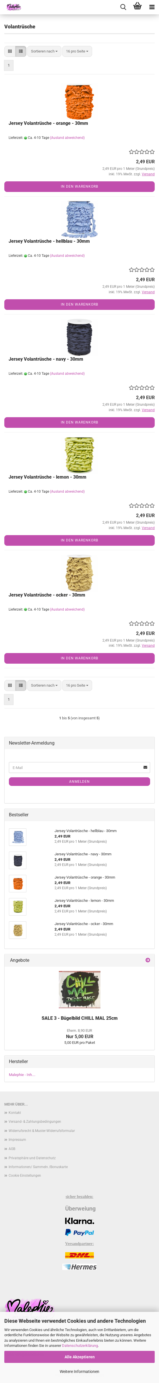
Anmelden (79, 782)
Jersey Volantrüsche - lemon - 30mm (47, 477)
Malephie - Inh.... (22, 1075)
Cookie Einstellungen (25, 1176)
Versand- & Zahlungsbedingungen (35, 1122)
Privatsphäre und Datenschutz (32, 1158)
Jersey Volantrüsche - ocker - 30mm (47, 595)
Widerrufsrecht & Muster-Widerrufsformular (42, 1131)
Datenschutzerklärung (80, 1345)
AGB (12, 1149)
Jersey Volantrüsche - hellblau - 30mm (49, 241)
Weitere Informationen (79, 1371)
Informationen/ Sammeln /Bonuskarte (38, 1167)
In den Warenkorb (79, 186)
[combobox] (44, 51)
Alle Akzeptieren (80, 1357)
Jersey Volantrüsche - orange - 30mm (48, 123)
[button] (9, 51)
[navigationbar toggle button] (152, 7)
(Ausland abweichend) (67, 138)
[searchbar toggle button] (123, 7)
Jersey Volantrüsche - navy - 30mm (46, 359)
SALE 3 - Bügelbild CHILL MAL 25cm (80, 1018)
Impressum (17, 1140)
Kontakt (15, 1113)
